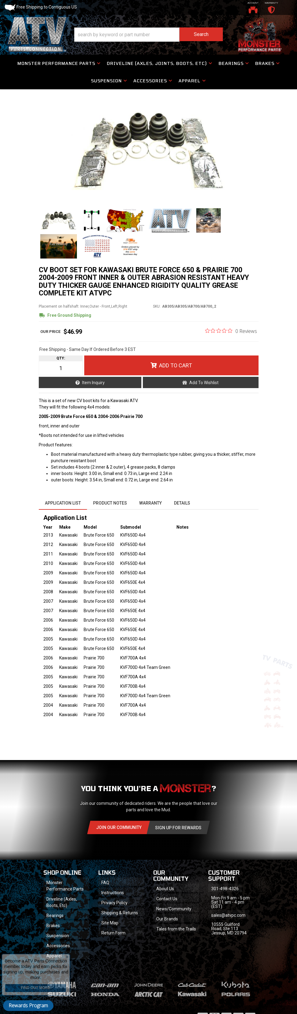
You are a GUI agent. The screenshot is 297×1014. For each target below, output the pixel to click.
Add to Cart (175, 365)
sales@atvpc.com (228, 915)
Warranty (150, 503)
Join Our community (119, 827)
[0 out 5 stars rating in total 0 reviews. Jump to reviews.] (231, 330)
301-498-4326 (225, 888)
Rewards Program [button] (28, 1005)
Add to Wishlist (204, 382)
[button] (148, 34)
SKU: (157, 306)
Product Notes (110, 503)
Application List (63, 503)
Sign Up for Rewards (178, 827)
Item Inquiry (93, 382)
